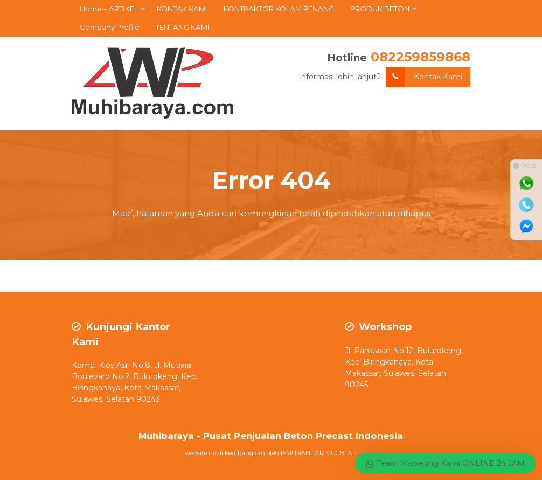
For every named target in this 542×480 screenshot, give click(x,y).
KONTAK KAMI (182, 8)
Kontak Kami (424, 77)
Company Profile (110, 27)
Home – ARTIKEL (109, 8)
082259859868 (420, 57)
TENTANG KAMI (183, 27)
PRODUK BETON (379, 8)
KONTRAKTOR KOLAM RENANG (279, 8)
